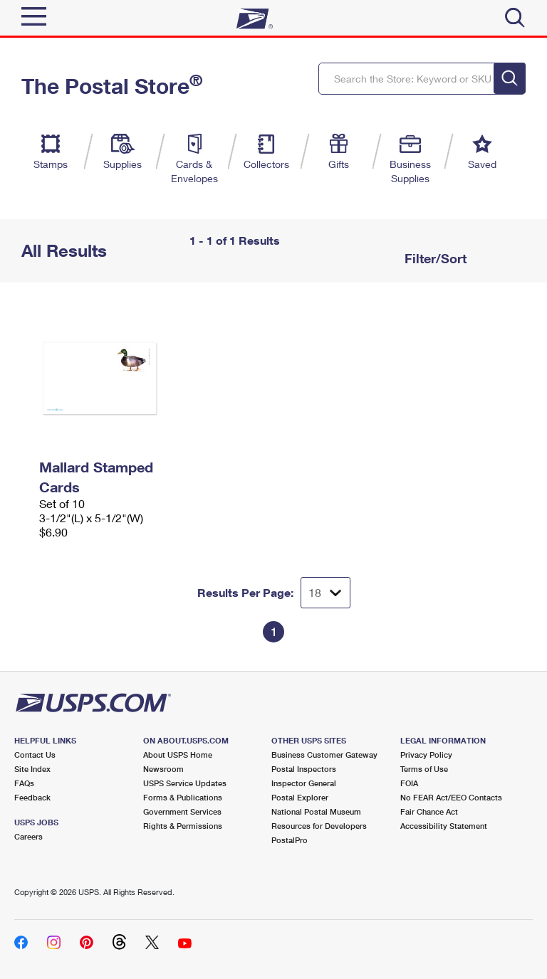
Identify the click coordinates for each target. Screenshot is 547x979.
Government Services (182, 811)
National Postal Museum (316, 811)
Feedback (32, 797)
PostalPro (289, 840)
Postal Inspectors (303, 768)
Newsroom (163, 768)
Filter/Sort (434, 258)
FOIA (409, 783)
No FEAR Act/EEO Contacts (451, 797)
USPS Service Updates (184, 783)
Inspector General (303, 783)
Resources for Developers (319, 825)
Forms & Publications (182, 797)
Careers (28, 836)
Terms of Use (424, 768)
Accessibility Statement (443, 825)
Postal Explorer (299, 797)
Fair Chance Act (429, 811)
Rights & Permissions (182, 825)
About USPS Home (177, 754)
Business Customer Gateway (324, 754)
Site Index (32, 768)
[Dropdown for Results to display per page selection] (325, 592)
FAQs (24, 783)
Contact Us (35, 754)
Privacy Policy (426, 754)
